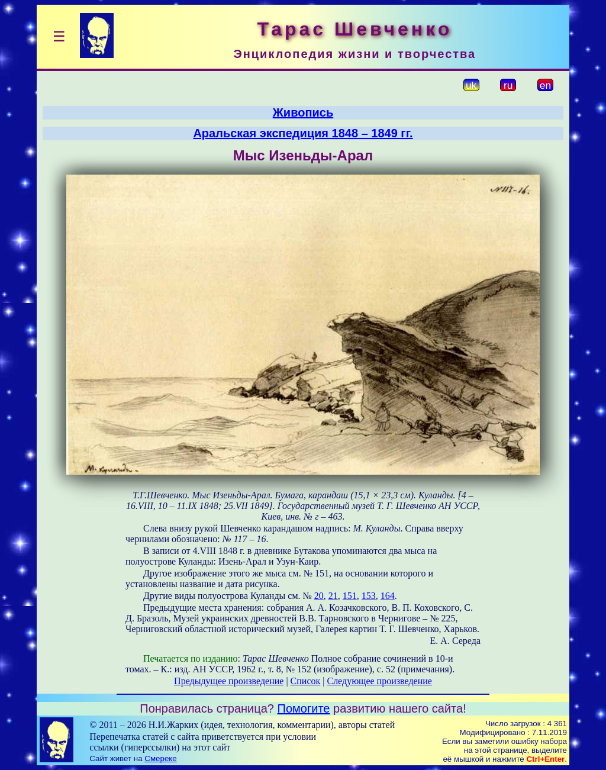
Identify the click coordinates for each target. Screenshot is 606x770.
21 (333, 596)
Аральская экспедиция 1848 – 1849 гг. (302, 133)
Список (306, 681)
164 (388, 596)
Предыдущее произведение (228, 681)
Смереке (160, 758)
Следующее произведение (379, 681)
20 (319, 596)
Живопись (303, 112)
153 (369, 596)
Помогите (304, 708)
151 (350, 596)
